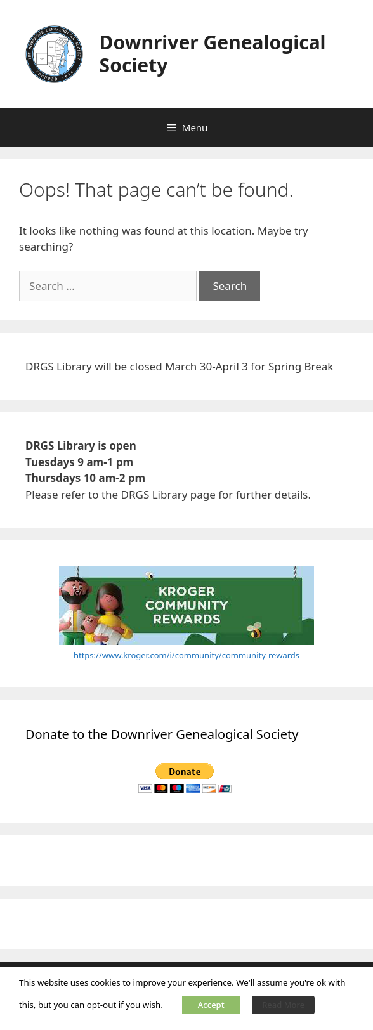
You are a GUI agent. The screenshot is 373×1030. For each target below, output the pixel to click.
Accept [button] (211, 1004)
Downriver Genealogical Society (213, 53)
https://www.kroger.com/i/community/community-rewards (186, 655)
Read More (283, 1004)
